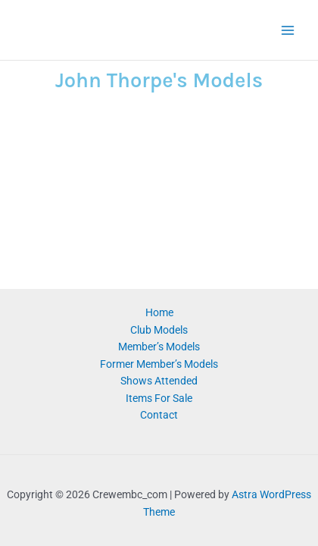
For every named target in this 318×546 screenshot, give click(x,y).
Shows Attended (159, 381)
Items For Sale (159, 398)
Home (159, 312)
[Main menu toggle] (288, 30)
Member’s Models (159, 346)
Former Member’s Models (159, 364)
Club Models (159, 330)
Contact (159, 415)
